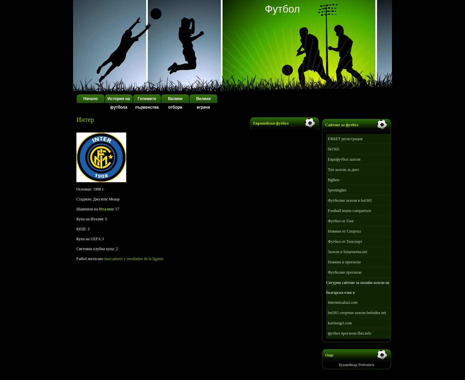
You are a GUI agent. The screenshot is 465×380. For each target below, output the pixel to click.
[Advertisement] (154, 126)
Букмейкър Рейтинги (356, 364)
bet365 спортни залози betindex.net (357, 312)
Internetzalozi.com (343, 302)
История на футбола (119, 103)
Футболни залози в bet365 (350, 200)
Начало (90, 98)
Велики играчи (203, 103)
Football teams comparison (349, 210)
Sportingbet (337, 190)
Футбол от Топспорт (345, 241)
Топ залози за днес (343, 169)
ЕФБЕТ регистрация (345, 138)
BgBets (333, 180)
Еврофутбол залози (344, 159)
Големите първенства (147, 103)
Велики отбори (175, 103)
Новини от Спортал (344, 231)
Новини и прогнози (344, 262)
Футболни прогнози (344, 272)
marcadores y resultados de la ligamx (133, 258)
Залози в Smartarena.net (347, 251)
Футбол (282, 9)
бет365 (333, 149)
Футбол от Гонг (341, 221)
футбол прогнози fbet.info (349, 333)
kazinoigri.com (340, 323)
